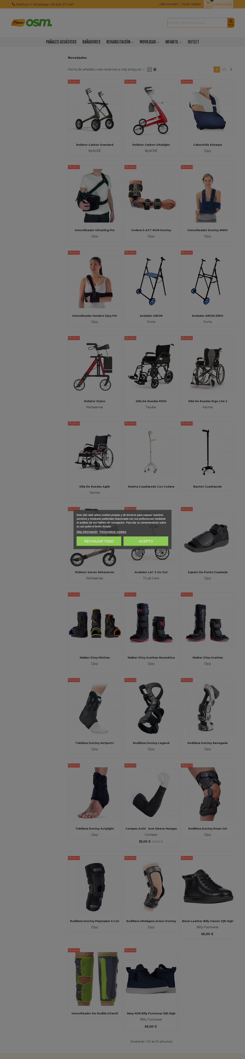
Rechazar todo (99, 541)
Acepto (146, 541)
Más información (87, 531)
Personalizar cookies (113, 531)
